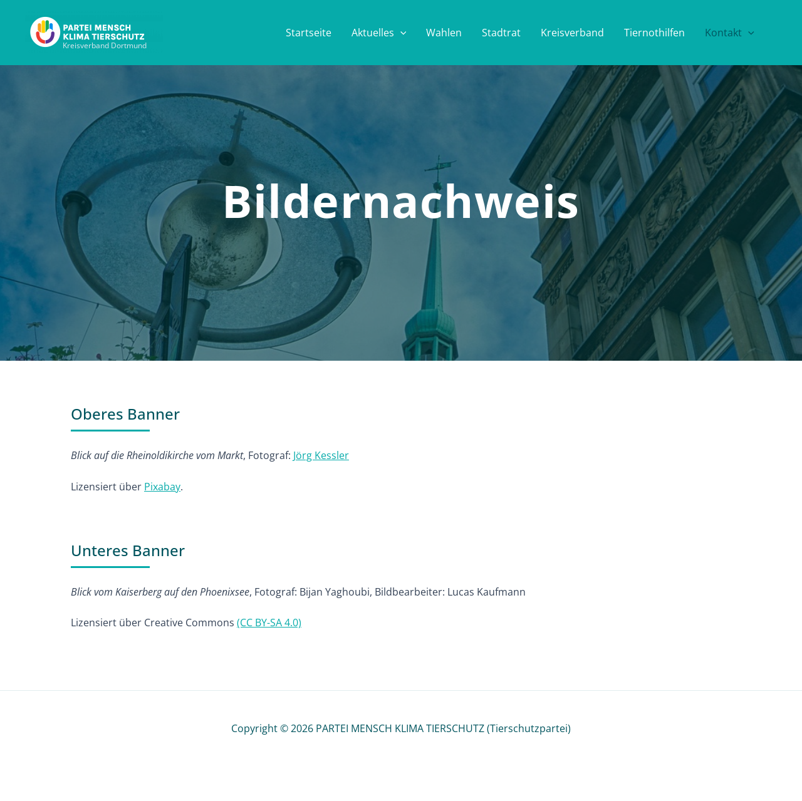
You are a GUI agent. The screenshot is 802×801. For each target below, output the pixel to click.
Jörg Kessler (321, 455)
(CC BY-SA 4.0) (269, 622)
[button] (400, 33)
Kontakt (729, 33)
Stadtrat (501, 32)
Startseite (308, 32)
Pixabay (162, 487)
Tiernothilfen (654, 32)
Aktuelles (379, 33)
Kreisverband (572, 32)
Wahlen (444, 32)
